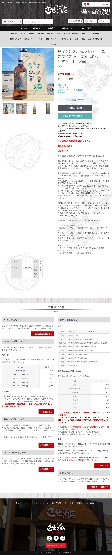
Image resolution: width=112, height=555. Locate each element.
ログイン (104, 21)
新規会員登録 (75, 21)
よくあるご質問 (84, 28)
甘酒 (76, 39)
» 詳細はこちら (46, 412)
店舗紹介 (36, 28)
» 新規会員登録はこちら (42, 334)
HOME (24, 28)
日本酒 (31, 34)
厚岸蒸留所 (78, 90)
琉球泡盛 (50, 34)
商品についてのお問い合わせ (74, 116)
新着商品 (14, 34)
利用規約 (79, 503)
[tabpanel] (28, 74)
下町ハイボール (51, 39)
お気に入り (90, 21)
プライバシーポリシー (41, 503)
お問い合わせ (66, 28)
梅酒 (58, 34)
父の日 (23, 34)
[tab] (8, 108)
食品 (83, 39)
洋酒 (40, 39)
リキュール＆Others (71, 34)
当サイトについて (23, 503)
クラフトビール (65, 39)
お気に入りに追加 (75, 108)
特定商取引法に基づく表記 (62, 503)
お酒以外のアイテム (95, 39)
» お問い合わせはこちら (98, 487)
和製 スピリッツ (15, 39)
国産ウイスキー (29, 39)
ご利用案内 (50, 28)
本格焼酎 (41, 34)
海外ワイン (97, 34)
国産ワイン (85, 34)
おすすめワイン (56, 44)
